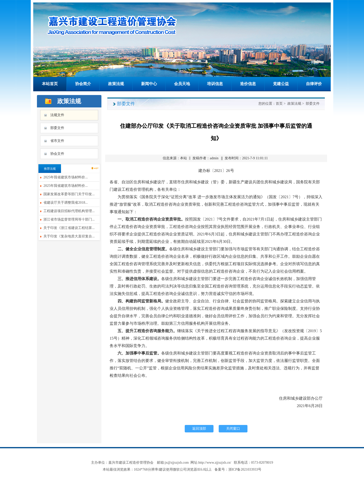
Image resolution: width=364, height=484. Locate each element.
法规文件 (57, 115)
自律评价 (314, 84)
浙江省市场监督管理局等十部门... (69, 219)
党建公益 (281, 84)
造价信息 (248, 84)
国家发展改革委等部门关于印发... (69, 194)
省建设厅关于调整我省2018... (65, 202)
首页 (279, 103)
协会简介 (83, 84)
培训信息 (215, 84)
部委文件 (57, 128)
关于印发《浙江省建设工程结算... (69, 228)
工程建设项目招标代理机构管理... (69, 211)
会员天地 (182, 84)
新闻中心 (149, 84)
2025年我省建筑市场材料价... (65, 177)
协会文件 (57, 154)
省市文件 (57, 141)
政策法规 (116, 84)
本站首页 (50, 84)
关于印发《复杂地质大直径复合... (69, 236)
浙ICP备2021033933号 (245, 469)
